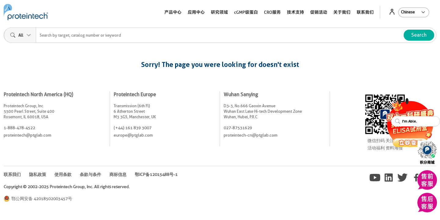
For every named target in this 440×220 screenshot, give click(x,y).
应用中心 (196, 12)
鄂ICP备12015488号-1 (156, 174)
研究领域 (219, 12)
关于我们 (341, 12)
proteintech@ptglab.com (27, 135)
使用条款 (63, 174)
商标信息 (118, 174)
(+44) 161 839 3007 (133, 127)
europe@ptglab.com (133, 135)
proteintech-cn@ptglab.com (250, 135)
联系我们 (365, 12)
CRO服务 (272, 12)
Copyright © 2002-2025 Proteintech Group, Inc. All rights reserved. (67, 186)
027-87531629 (238, 127)
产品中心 (173, 12)
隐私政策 (37, 174)
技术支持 (295, 12)
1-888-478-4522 (19, 127)
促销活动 (318, 12)
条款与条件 (90, 174)
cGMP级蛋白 (246, 12)
